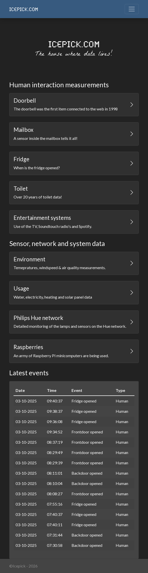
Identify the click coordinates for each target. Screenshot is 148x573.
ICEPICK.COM (23, 9)
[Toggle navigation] (132, 9)
